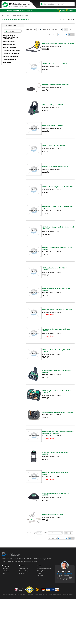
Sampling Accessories (10, 56)
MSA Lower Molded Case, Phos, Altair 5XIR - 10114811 (56, 362)
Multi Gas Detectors (9, 47)
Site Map (40, 593)
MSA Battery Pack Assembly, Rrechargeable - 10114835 (56, 383)
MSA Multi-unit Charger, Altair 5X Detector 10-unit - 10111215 (58, 235)
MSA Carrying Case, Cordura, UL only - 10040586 (58, 44)
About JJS (4, 586)
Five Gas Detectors (9, 44)
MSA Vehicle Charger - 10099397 (52, 107)
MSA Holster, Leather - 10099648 (52, 129)
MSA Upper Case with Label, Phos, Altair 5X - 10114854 (56, 489)
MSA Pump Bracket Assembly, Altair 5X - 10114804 (55, 277)
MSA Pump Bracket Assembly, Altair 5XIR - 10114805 (56, 298)
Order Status (23, 586)
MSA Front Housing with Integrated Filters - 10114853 (56, 468)
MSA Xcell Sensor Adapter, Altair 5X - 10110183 (57, 192)
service (60, 10)
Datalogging (7, 62)
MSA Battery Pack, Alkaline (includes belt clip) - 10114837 (57, 404)
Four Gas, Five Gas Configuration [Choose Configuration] (10, 37)
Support (70, 10)
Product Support (24, 588)
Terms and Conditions (44, 586)
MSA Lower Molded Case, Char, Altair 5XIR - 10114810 (56, 340)
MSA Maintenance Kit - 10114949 (52, 532)
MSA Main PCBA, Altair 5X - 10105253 (54, 150)
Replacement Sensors (10, 59)
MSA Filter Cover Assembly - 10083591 (54, 65)
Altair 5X (9, 15)
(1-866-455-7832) (26, 10)
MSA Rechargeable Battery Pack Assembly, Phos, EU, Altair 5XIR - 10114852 (58, 446)
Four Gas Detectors (9, 41)
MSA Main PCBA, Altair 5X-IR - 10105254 (55, 171)
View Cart (22, 591)
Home (3, 15)
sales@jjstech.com (30, 579)
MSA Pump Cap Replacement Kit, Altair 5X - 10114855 (56, 510)
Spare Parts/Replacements (11, 50)
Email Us (64, 597)
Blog (3, 591)
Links (39, 591)
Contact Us (5, 588)
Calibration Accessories (11, 53)
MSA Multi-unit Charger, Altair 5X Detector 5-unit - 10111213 (58, 213)
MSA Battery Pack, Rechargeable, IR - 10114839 (57, 426)
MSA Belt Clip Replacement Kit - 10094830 (55, 86)
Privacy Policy (41, 588)
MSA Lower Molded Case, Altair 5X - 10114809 (57, 319)
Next (70, 35)
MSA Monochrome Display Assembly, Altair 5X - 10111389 (57, 256)
